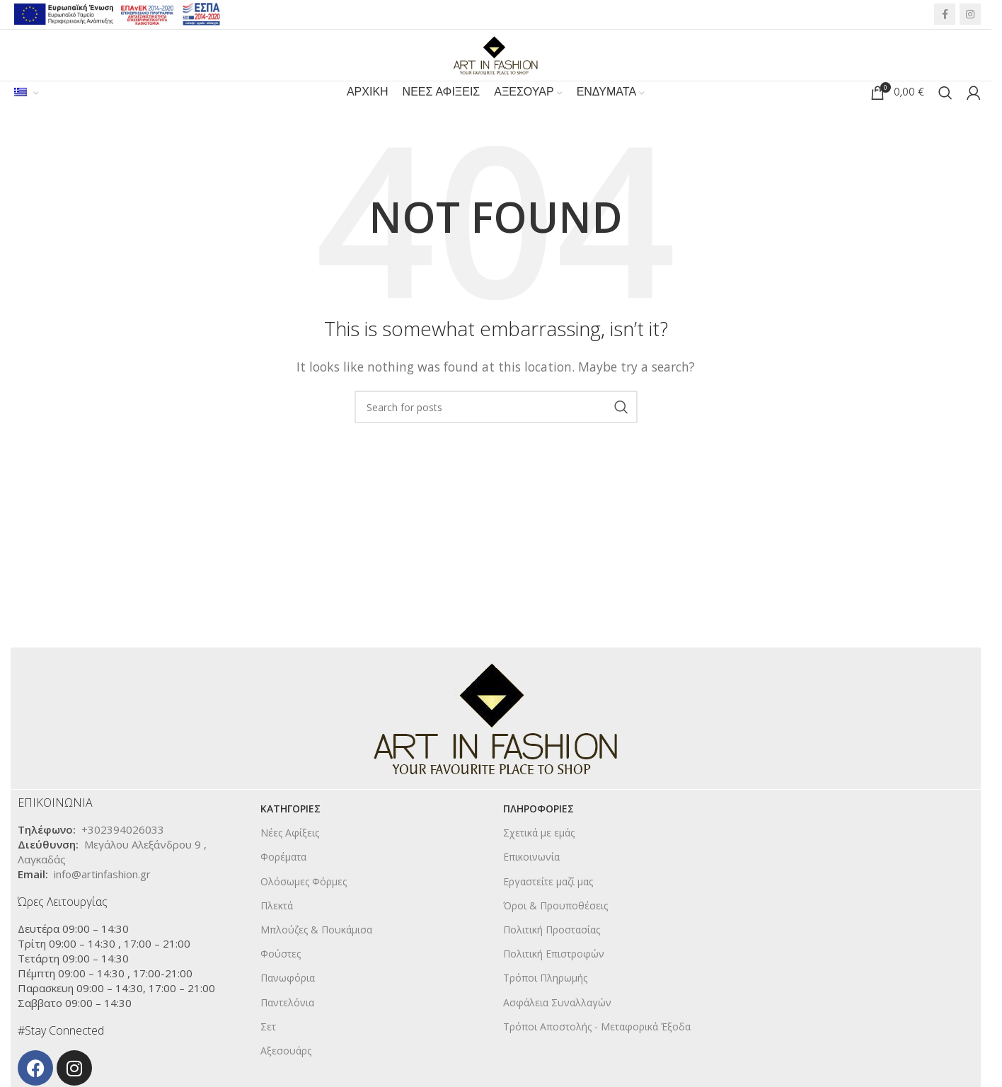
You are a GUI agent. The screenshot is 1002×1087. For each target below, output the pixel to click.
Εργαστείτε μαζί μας (548, 906)
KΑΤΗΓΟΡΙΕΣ (290, 833)
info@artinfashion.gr (102, 899)
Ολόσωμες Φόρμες (303, 906)
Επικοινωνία (531, 881)
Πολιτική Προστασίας (551, 954)
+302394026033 (122, 854)
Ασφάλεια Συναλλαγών (557, 1027)
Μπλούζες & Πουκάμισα (316, 954)
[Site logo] (496, 63)
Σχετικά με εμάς (539, 857)
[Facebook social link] (944, 16)
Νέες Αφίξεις (289, 857)
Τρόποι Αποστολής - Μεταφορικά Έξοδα (597, 1051)
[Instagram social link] (970, 16)
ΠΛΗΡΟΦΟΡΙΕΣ (538, 833)
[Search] (945, 113)
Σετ (268, 1051)
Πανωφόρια (287, 1002)
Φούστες (280, 978)
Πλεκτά (276, 930)
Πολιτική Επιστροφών (553, 978)
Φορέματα (283, 881)
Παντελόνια (287, 1027)
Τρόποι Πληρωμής (545, 1002)
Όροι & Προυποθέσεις (555, 930)
